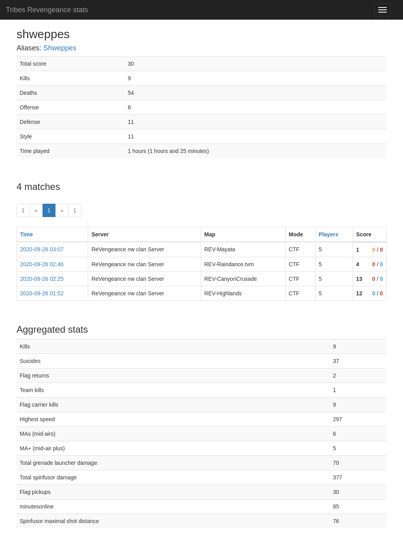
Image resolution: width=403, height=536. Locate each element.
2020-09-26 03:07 (42, 249)
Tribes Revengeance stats (47, 10)
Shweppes (59, 48)
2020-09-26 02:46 (42, 264)
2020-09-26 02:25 (42, 279)
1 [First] (23, 210)
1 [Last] (74, 210)
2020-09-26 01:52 (42, 293)
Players (328, 234)
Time (26, 234)
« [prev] (36, 210)
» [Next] (61, 210)
